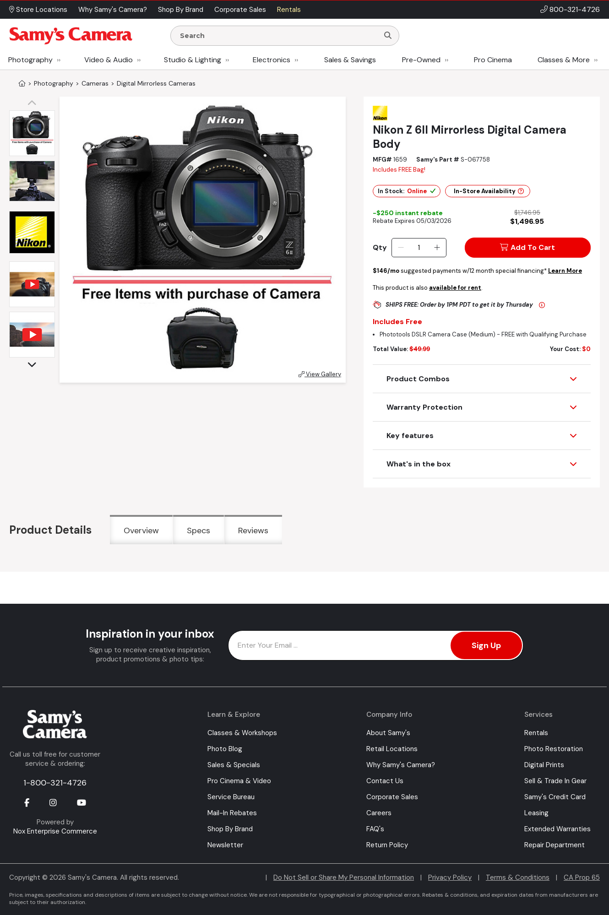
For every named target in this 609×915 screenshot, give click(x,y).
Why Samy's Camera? (400, 764)
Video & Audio (108, 60)
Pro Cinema (493, 60)
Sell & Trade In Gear (555, 780)
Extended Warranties (557, 829)
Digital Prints (544, 764)
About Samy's (388, 732)
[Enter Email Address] (375, 645)
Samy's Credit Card (555, 796)
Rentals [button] (289, 9)
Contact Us (384, 780)
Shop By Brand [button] (180, 9)
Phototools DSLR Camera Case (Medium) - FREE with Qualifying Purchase (483, 334)
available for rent (455, 288)
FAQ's (375, 829)
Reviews (253, 530)
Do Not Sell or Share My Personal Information (343, 877)
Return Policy (387, 845)
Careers (379, 813)
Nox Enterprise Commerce (55, 831)
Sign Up (486, 645)
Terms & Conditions (517, 877)
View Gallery (320, 374)
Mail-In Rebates (232, 813)
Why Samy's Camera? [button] (112, 9)
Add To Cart (527, 247)
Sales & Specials (233, 764)
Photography (30, 60)
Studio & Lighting (192, 60)
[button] (34, 103)
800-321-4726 (574, 9)
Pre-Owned (421, 60)
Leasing (536, 813)
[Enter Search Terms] (278, 35)
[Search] (387, 35)
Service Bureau (231, 796)
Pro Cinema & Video (239, 780)
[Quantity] (419, 247)
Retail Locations (392, 748)
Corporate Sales (392, 796)
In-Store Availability (489, 191)
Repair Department (554, 845)
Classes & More (564, 60)
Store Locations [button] (38, 9)
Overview (141, 530)
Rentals (536, 732)
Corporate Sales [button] (240, 9)
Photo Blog (224, 748)
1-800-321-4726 (55, 782)
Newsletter (225, 845)
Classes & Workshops (242, 732)
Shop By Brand (230, 829)
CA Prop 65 (582, 877)
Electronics (271, 60)
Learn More (565, 271)
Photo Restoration (553, 748)
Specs (198, 530)
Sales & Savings (350, 60)
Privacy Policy (450, 877)
